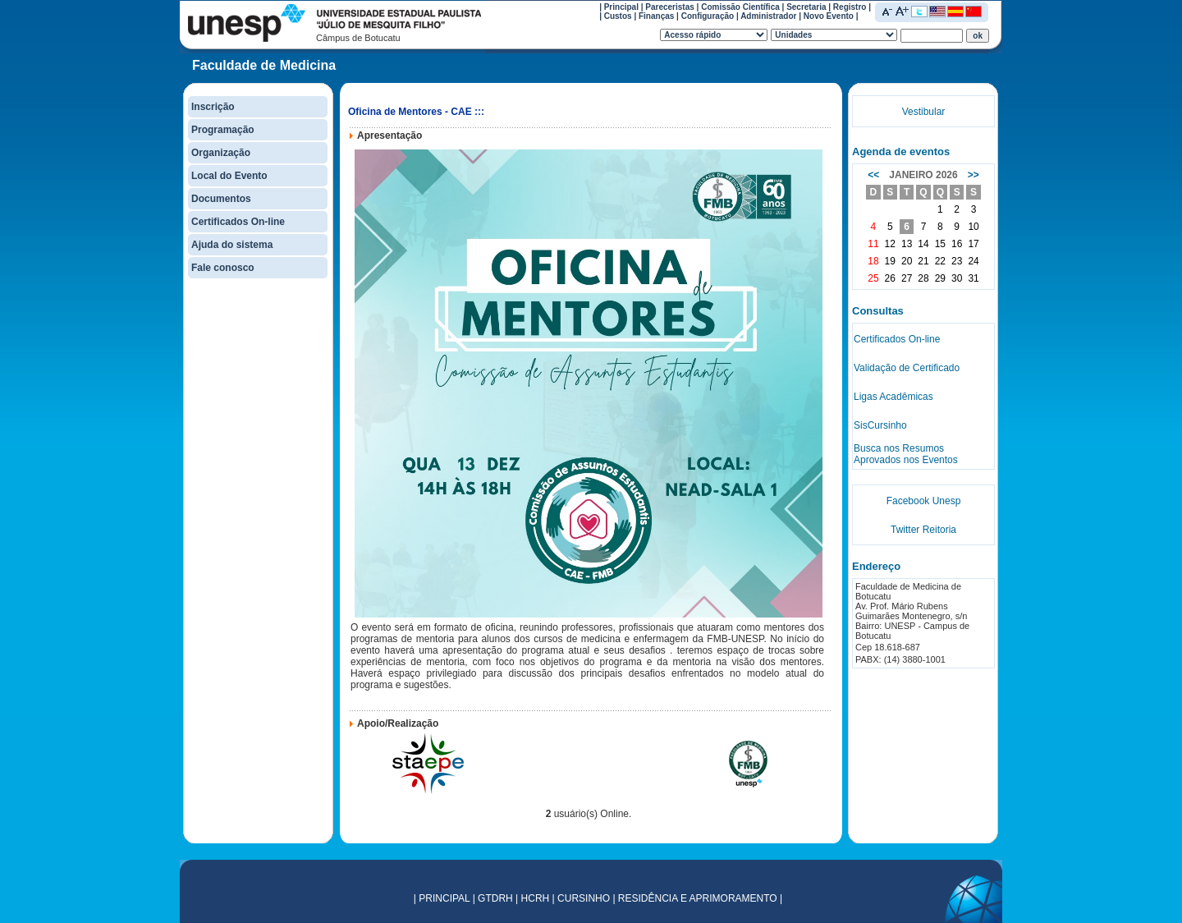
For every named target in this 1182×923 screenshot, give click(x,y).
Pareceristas (669, 6)
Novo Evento (829, 16)
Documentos (221, 198)
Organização (220, 152)
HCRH (535, 898)
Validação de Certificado (907, 368)
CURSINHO (583, 898)
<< (873, 175)
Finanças (656, 16)
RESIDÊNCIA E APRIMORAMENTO (697, 898)
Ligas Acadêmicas (893, 396)
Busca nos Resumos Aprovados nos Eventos (906, 454)
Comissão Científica (740, 6)
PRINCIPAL (444, 898)
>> (973, 175)
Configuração (707, 16)
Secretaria (806, 6)
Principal (621, 6)
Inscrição (213, 107)
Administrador (768, 16)
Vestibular (924, 111)
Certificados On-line (238, 221)
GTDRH (495, 898)
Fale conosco (222, 267)
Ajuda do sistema (232, 244)
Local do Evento (229, 175)
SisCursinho (880, 425)
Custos (618, 16)
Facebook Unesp (923, 501)
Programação (222, 129)
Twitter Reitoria (923, 529)
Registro (850, 6)
